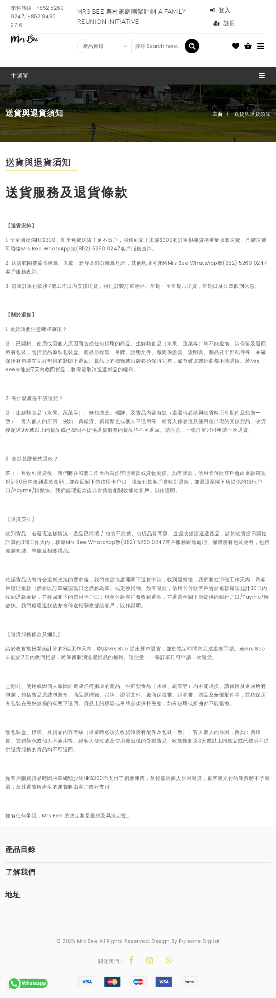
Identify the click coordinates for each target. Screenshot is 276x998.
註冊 (224, 23)
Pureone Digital (199, 941)
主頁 (217, 114)
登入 (220, 10)
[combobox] (105, 46)
